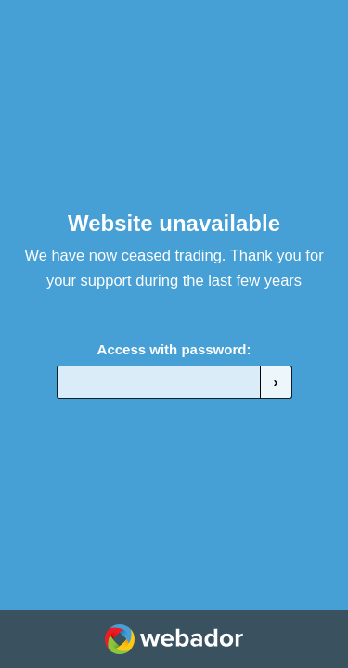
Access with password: (174, 349)
